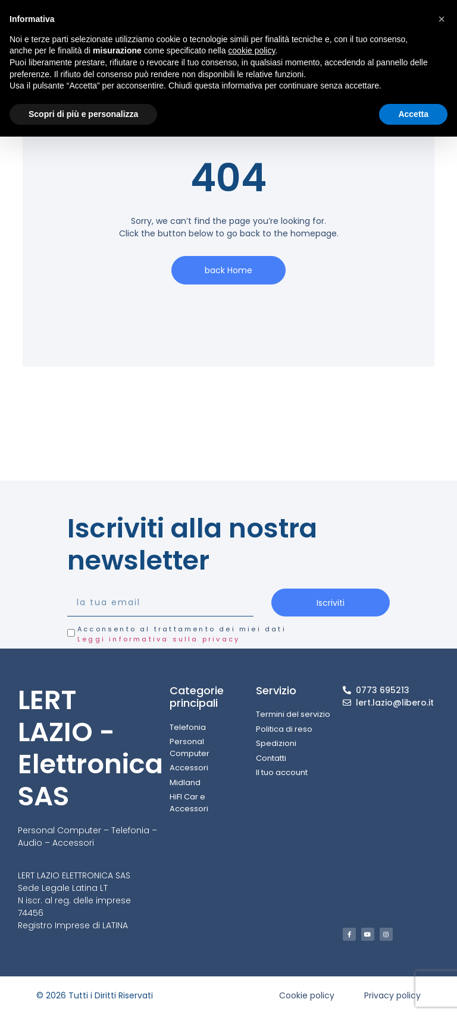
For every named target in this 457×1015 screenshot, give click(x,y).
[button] (441, 19)
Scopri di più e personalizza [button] (83, 114)
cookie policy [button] (251, 50)
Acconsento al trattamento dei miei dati (181, 634)
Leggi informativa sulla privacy (158, 639)
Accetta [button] (413, 114)
